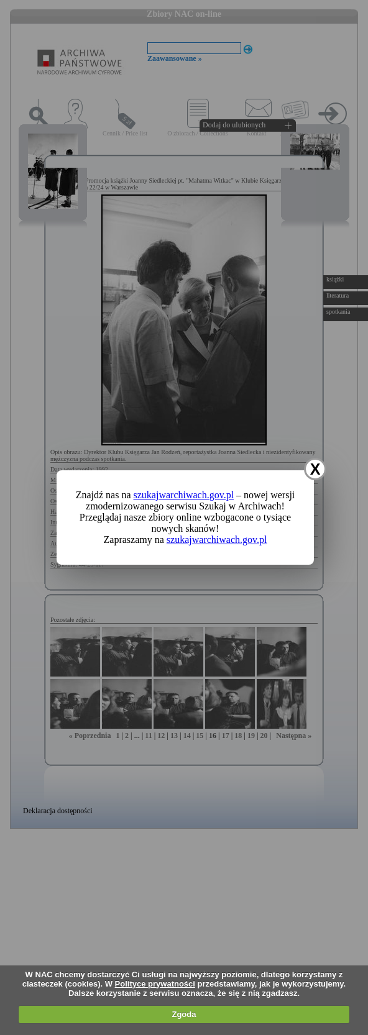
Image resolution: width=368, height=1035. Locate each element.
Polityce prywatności (155, 983)
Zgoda (184, 1014)
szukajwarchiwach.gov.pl (184, 495)
